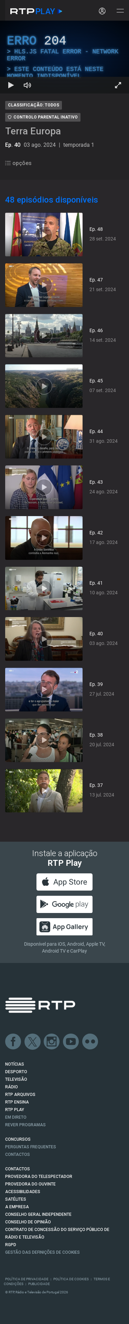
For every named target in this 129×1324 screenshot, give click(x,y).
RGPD (10, 1244)
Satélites (15, 1199)
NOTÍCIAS (14, 1064)
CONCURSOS (18, 1139)
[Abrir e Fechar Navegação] (120, 11)
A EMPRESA (17, 1206)
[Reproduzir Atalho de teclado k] (11, 85)
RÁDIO (11, 1087)
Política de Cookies (71, 1279)
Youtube (71, 1042)
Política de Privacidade (27, 1279)
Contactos (17, 1154)
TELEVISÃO (16, 1079)
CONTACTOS (17, 1169)
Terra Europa (33, 131)
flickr (90, 1042)
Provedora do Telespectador (38, 1176)
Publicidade (39, 1284)
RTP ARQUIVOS (20, 1094)
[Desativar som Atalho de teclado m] (27, 85)
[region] (64, 57)
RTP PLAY (14, 1109)
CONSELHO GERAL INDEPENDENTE (38, 1214)
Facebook (13, 1042)
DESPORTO (16, 1071)
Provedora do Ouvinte (30, 1184)
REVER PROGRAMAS (25, 1124)
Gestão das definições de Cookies (42, 1252)
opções (18, 163)
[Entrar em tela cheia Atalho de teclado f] (118, 85)
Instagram (52, 1042)
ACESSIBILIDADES (22, 1191)
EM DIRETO (15, 1117)
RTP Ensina (17, 1102)
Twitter (32, 1042)
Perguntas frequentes (30, 1147)
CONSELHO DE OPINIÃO (28, 1222)
